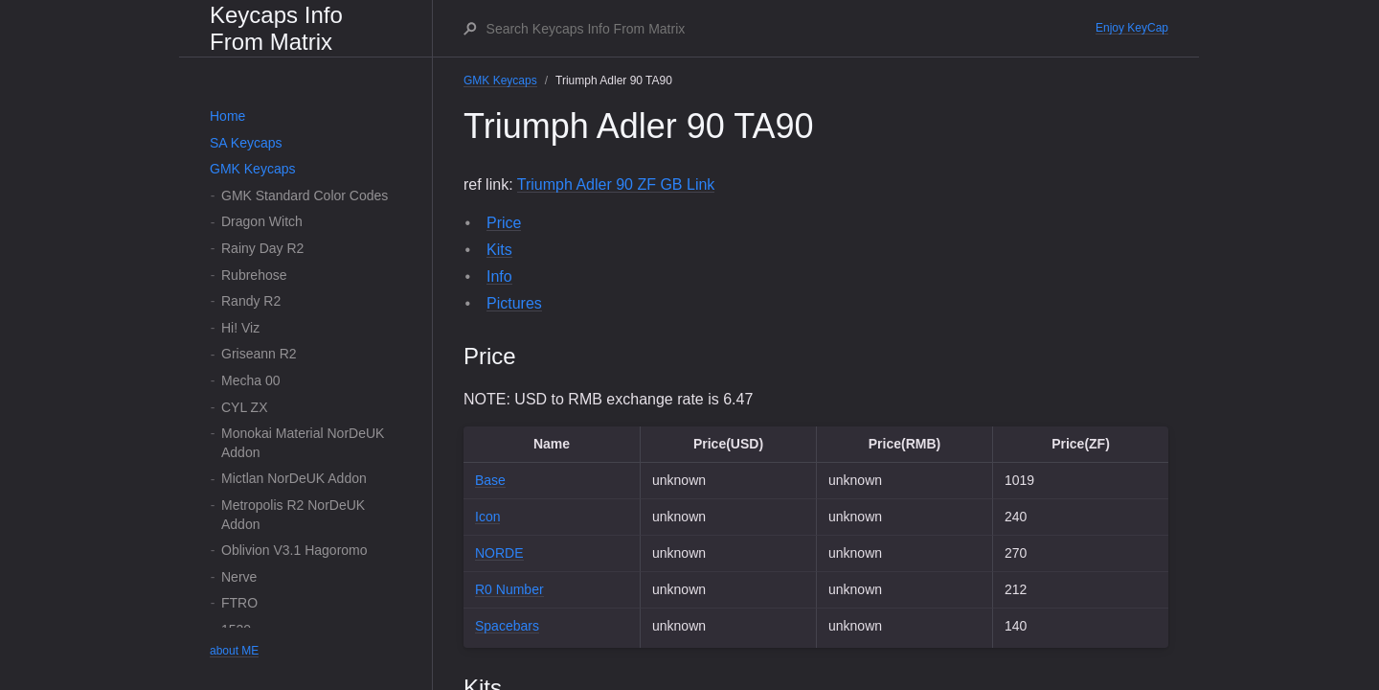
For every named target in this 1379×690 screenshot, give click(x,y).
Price (503, 223)
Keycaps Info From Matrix (276, 28)
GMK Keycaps (252, 168)
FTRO (239, 602)
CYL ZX (244, 407)
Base (490, 480)
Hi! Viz (240, 327)
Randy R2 (251, 301)
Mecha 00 (250, 380)
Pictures (514, 303)
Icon (487, 516)
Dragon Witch (262, 221)
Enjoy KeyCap (1132, 27)
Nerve (239, 577)
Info (499, 276)
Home (227, 116)
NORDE (499, 553)
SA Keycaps (246, 142)
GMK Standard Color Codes (304, 195)
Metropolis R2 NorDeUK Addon (293, 514)
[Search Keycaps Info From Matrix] (790, 28)
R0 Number (509, 589)
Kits (499, 250)
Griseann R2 (259, 353)
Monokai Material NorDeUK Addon (302, 443)
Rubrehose (254, 275)
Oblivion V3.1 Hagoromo (294, 550)
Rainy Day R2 (262, 248)
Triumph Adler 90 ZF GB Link (616, 184)
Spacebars (507, 625)
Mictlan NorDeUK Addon (294, 478)
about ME (234, 650)
